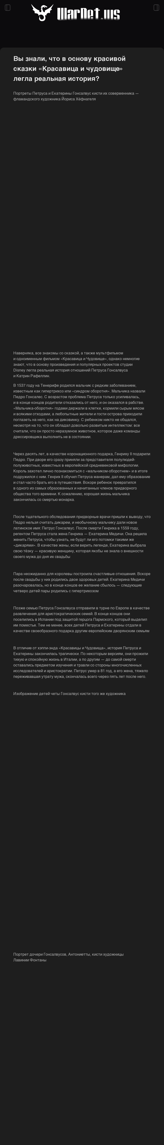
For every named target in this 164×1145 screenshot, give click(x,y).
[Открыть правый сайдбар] (156, 7)
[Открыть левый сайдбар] (7, 7)
